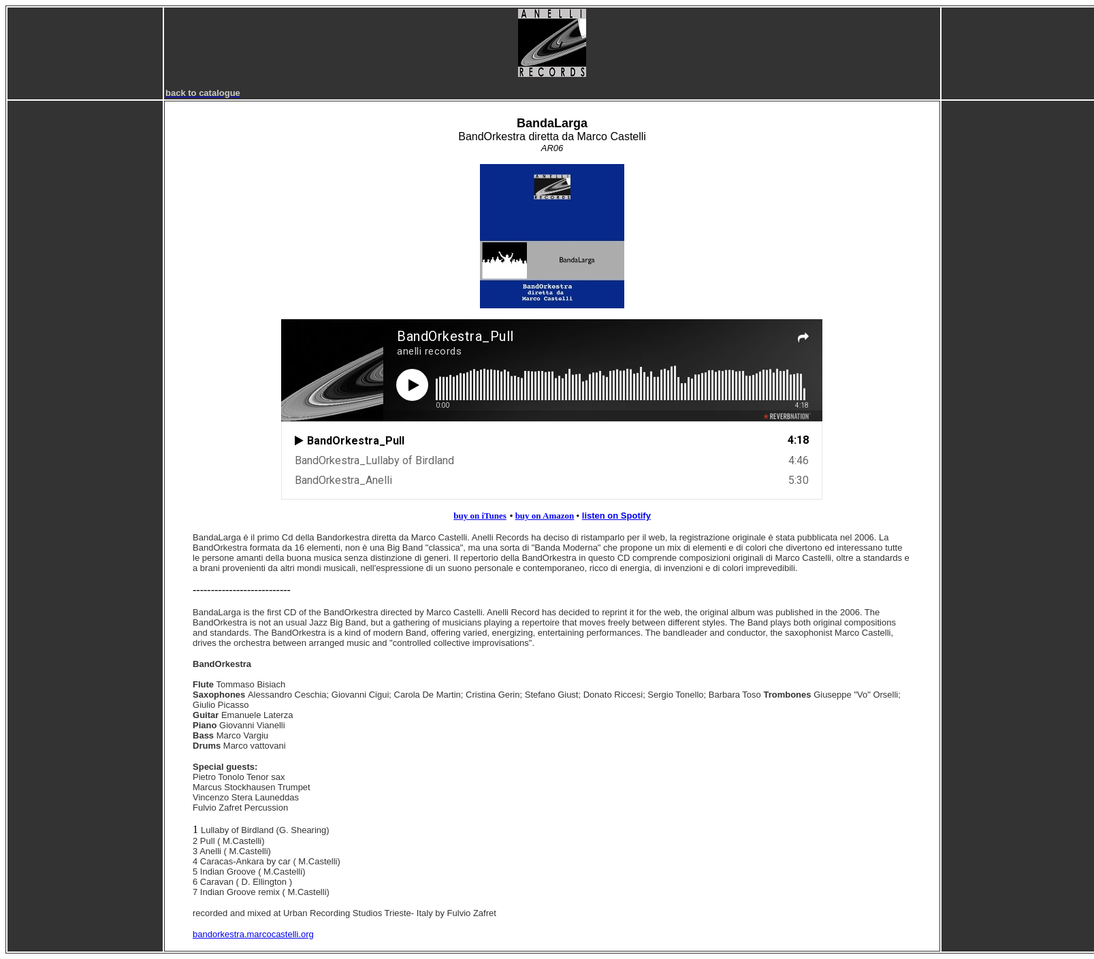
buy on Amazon (545, 515)
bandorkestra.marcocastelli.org (253, 934)
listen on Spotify (616, 515)
